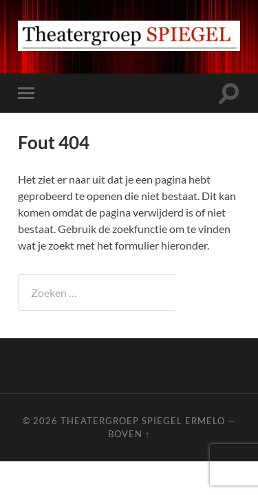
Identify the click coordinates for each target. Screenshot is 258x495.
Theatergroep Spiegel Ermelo (143, 420)
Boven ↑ (129, 433)
